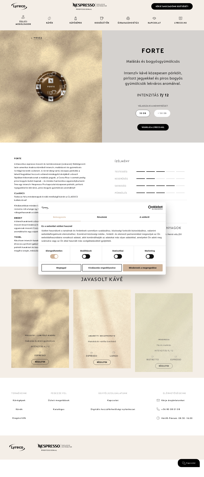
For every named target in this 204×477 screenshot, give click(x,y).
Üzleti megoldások (59, 400)
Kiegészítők (19, 418)
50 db (162, 113)
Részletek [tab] (102, 217)
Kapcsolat (113, 400)
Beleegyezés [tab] (59, 217)
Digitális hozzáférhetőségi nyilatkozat (113, 409)
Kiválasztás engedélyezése (102, 268)
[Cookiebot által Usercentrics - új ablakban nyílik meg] (150, 207)
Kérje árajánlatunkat (173, 400)
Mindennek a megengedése (143, 268)
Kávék (19, 409)
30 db (143, 113)
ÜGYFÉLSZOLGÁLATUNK (113, 393)
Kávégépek (19, 400)
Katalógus (58, 409)
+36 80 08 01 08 (170, 409)
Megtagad (61, 268)
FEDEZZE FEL (59, 393)
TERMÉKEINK (19, 393)
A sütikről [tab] (144, 217)
